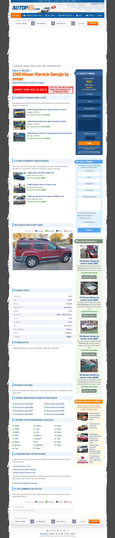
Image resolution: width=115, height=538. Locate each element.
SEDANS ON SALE (89, 277)
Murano (38, 438)
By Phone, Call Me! (84, 218)
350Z (16, 435)
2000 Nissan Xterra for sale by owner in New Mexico (50, 133)
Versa (59, 441)
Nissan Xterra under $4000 (24, 414)
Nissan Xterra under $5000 (55, 404)
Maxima (38, 435)
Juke (37, 428)
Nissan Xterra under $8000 (55, 414)
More (100, 15)
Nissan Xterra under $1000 (24, 404)
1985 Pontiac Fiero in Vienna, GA (42, 184)
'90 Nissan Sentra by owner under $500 (89, 337)
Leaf (37, 432)
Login (101, 4)
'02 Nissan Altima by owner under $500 (89, 262)
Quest (59, 425)
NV (37, 441)
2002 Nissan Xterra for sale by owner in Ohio (47, 109)
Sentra (59, 432)
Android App (44, 533)
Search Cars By (65, 15)
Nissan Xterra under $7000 (55, 411)
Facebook (40, 231)
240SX (17, 428)
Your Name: (89, 171)
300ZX (17, 432)
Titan (58, 438)
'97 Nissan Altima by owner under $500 (89, 298)
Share (96, 4)
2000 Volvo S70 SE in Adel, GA (41, 173)
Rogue (59, 428)
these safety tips (91, 147)
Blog (79, 15)
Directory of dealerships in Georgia (25, 483)
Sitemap (51, 533)
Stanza (59, 435)
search (92, 23)
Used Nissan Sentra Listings (89, 350)
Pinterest (69, 231)
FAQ (62, 533)
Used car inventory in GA (21, 466)
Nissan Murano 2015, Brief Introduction (94, 426)
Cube (16, 448)
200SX (17, 425)
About (57, 533)
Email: (89, 101)
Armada (17, 445)
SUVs (69, 337)
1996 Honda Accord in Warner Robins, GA (46, 196)
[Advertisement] (57, 46)
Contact (72, 533)
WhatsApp (51, 231)
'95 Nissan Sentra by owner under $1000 (89, 376)
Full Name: (89, 94)
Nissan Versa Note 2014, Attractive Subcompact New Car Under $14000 (94, 449)
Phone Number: (89, 109)
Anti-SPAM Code (89, 222)
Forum (90, 15)
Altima (17, 441)
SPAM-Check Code (89, 134)
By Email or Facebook (85, 215)
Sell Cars (50, 15)
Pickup (38, 448)
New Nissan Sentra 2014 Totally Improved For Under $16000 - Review (95, 438)
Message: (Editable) (89, 116)
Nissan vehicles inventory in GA (24, 472)
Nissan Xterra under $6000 (55, 407)
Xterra (59, 445)
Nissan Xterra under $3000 (24, 411)
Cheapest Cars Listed (32, 15)
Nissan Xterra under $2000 (24, 407)
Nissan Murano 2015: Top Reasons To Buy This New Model (95, 416)
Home (16, 15)
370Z (16, 438)
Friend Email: (89, 190)
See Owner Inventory (90, 89)
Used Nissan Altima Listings (89, 273)
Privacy (66, 533)
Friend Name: (89, 184)
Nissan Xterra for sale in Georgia (24, 469)
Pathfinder (39, 445)
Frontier (38, 425)
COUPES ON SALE (89, 354)
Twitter (59, 231)
